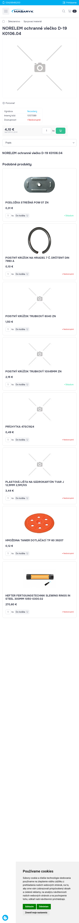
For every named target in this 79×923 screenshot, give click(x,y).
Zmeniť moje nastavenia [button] (36, 912)
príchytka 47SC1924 (19, 426)
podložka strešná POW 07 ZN (26, 202)
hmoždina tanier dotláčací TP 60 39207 (34, 540)
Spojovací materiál (33, 21)
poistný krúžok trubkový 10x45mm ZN (33, 371)
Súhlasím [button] (29, 906)
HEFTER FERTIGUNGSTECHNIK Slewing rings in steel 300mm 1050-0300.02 (37, 597)
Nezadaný (32, 111)
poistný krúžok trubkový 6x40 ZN (30, 316)
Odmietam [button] (43, 906)
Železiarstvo (14, 21)
